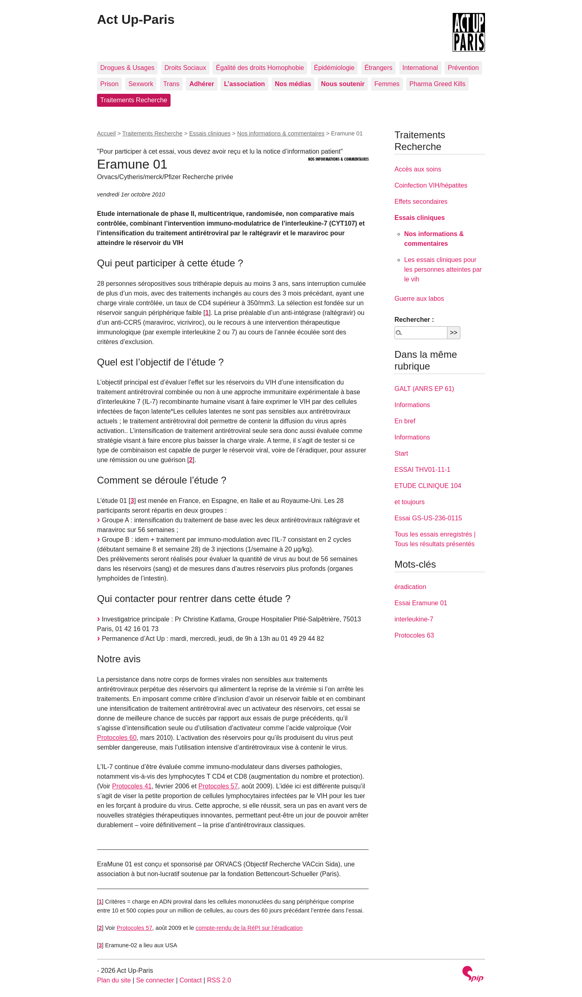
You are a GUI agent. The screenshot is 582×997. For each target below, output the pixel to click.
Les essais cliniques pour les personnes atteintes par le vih (443, 269)
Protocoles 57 (218, 786)
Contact (190, 980)
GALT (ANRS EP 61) (424, 388)
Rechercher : (414, 319)
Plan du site (114, 980)
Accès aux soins (417, 169)
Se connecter (155, 980)
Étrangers (378, 67)
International (420, 67)
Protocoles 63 (414, 635)
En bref (404, 421)
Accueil (106, 133)
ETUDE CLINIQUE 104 (427, 485)
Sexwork (141, 83)
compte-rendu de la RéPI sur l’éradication (249, 928)
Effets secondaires (420, 201)
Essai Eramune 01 (420, 603)
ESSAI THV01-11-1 (422, 469)
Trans (171, 83)
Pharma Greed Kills (437, 83)
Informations (412, 404)
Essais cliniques (209, 133)
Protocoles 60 (117, 737)
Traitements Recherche (133, 100)
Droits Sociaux (185, 67)
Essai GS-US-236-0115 (428, 518)
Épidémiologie (334, 67)
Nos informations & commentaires (281, 133)
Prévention (463, 67)
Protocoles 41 (132, 786)
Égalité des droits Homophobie (260, 67)
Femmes (386, 83)
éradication (410, 586)
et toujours (409, 502)
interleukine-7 (413, 619)
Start (401, 453)
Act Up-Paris (136, 19)
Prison (109, 83)
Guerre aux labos (419, 298)
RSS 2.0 (219, 980)
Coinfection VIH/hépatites (431, 185)
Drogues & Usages (127, 67)
